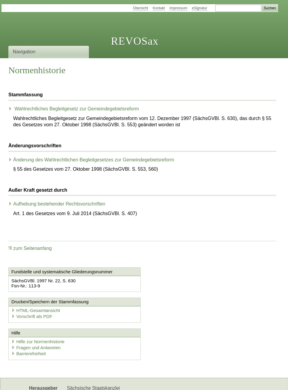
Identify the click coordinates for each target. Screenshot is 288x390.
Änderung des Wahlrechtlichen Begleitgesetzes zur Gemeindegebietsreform (91, 159)
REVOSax (134, 41)
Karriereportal (81, 380)
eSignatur (199, 8)
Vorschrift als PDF (172, 286)
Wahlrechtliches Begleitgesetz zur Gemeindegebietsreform (73, 108)
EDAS (107, 380)
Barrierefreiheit (29, 323)
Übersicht (140, 8)
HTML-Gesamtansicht (176, 280)
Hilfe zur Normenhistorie (38, 311)
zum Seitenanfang (30, 248)
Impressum (178, 8)
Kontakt (159, 8)
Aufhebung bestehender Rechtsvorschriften (56, 203)
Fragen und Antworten (36, 317)
